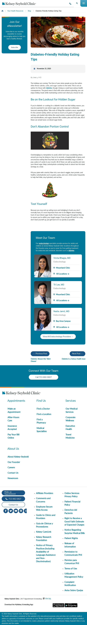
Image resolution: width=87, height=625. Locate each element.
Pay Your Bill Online (13, 436)
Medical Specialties (42, 430)
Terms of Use (70, 568)
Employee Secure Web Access (44, 508)
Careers (11, 467)
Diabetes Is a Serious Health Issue (73, 359)
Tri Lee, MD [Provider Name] (58, 284)
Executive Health (70, 427)
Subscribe (14, 47)
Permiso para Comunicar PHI (71, 562)
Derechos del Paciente (70, 511)
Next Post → (77, 353)
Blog (29, 11)
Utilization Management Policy (73, 575)
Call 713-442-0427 (43, 377)
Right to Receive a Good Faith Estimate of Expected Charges (74, 521)
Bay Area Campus (63, 321)
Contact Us (13, 472)
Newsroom (13, 478)
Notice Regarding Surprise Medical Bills (74, 531)
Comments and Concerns (43, 500)
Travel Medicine (70, 436)
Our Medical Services (71, 410)
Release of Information (70, 545)
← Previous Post (40, 353)
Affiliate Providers (44, 493)
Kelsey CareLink (43, 531)
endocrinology (44, 243)
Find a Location (44, 414)
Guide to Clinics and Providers (45, 517)
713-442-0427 (13, 499)
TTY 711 (47, 599)
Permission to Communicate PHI (73, 553)
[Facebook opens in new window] (5, 511)
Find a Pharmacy (41, 421)
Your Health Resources (15, 11)
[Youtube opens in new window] (16, 511)
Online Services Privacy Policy (71, 495)
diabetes (49, 88)
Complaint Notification (70, 583)
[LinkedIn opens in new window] (21, 511)
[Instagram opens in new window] (26, 511)
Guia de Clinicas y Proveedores (44, 525)
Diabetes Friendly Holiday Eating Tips (49, 11)
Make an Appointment (14, 410)
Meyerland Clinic (63, 268)
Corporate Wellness (70, 419)
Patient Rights (71, 538)
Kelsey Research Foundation (43, 538)
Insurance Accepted (12, 427)
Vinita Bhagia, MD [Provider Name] (61, 258)
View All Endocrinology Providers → (58, 336)
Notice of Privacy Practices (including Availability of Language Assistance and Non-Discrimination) (46, 553)
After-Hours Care (13, 419)
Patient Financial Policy (72, 503)
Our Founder (14, 462)
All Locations (60, 274)
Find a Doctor (43, 408)
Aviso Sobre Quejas (73, 590)
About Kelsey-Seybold (18, 456)
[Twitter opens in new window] (11, 511)
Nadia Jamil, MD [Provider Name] (61, 311)
